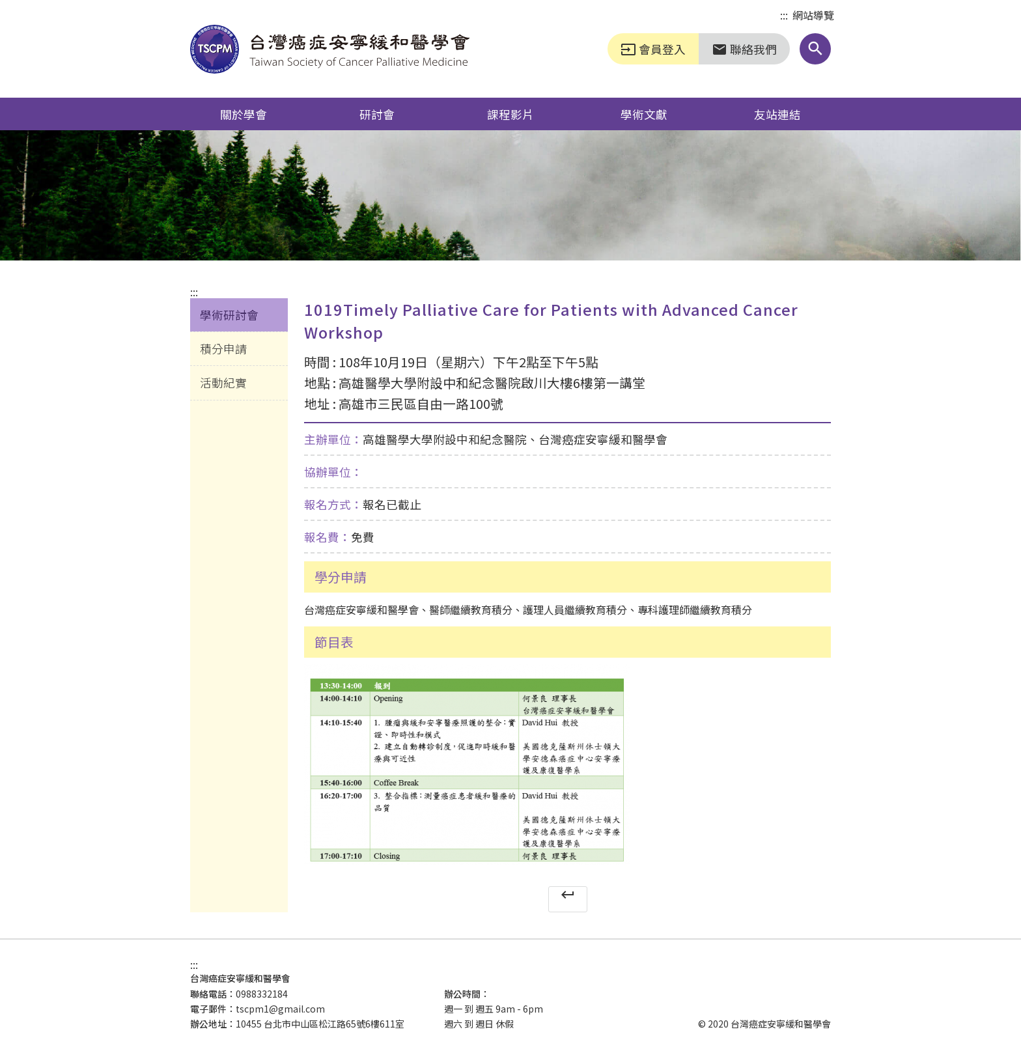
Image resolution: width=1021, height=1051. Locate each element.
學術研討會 (229, 314)
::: (784, 15)
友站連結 (777, 113)
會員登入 (653, 48)
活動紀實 (223, 382)
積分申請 (223, 348)
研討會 (377, 113)
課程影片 (510, 113)
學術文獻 (644, 113)
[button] (815, 48)
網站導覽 (813, 15)
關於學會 (243, 113)
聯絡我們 (744, 48)
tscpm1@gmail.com (280, 1008)
